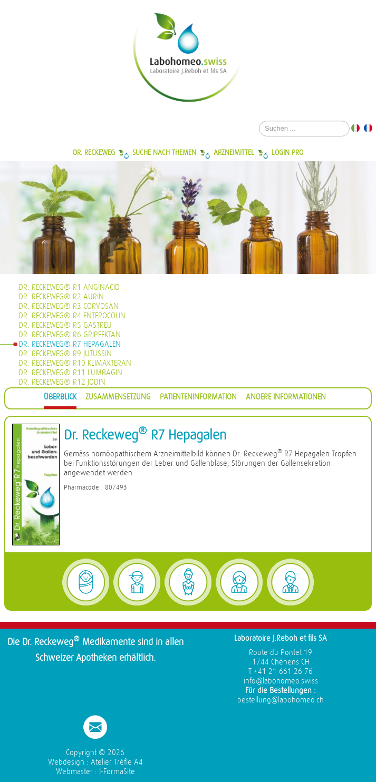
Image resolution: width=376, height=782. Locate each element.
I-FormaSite (117, 771)
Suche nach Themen (164, 152)
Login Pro (287, 152)
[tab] (60, 398)
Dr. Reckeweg (94, 152)
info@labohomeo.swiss (281, 681)
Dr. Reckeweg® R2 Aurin (61, 296)
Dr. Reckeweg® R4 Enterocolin (72, 315)
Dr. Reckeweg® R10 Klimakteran (74, 363)
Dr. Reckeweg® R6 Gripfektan (69, 334)
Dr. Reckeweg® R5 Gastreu (65, 325)
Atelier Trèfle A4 (117, 762)
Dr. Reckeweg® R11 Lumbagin (70, 372)
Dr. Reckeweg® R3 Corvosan (68, 306)
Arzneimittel (234, 152)
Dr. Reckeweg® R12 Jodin (61, 382)
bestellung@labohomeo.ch (280, 700)
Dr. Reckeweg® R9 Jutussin (65, 353)
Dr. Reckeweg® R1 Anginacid (69, 287)
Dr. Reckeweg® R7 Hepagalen (69, 344)
